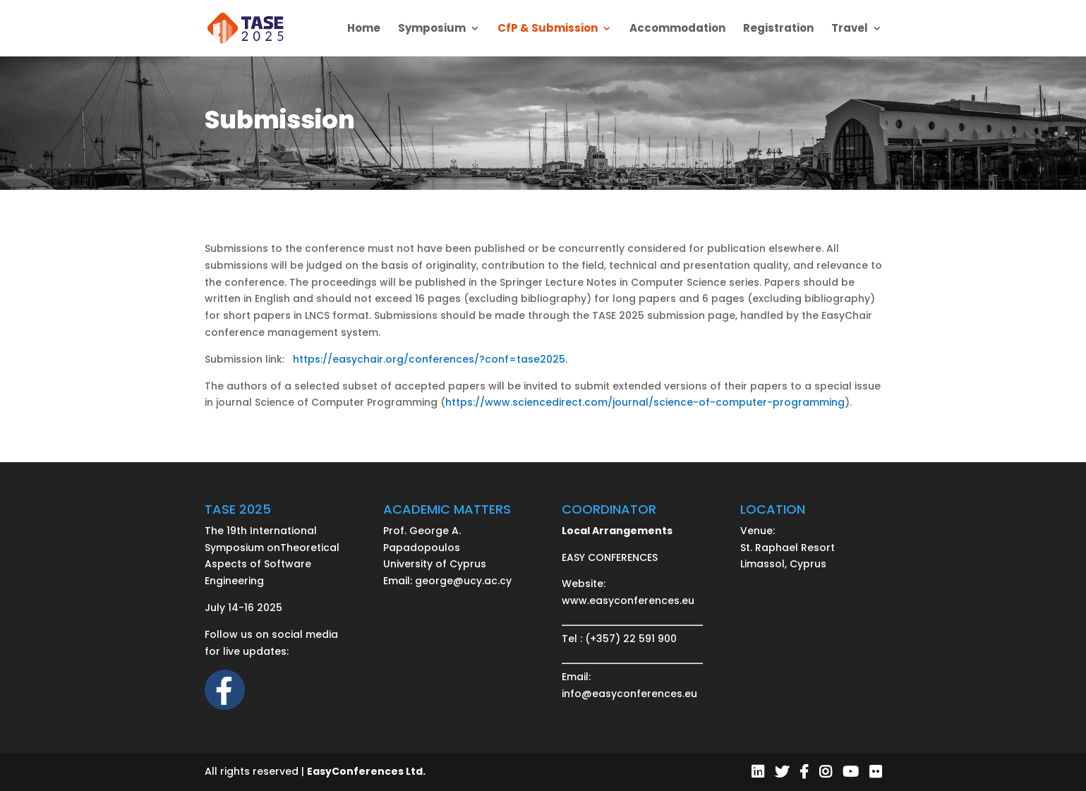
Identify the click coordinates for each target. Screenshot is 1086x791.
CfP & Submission (547, 29)
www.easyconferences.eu (628, 600)
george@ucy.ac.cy (463, 581)
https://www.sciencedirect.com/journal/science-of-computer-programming (645, 402)
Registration (778, 29)
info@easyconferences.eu (629, 694)
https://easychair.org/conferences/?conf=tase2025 (429, 359)
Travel (849, 29)
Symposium (432, 29)
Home (363, 29)
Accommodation (677, 29)
